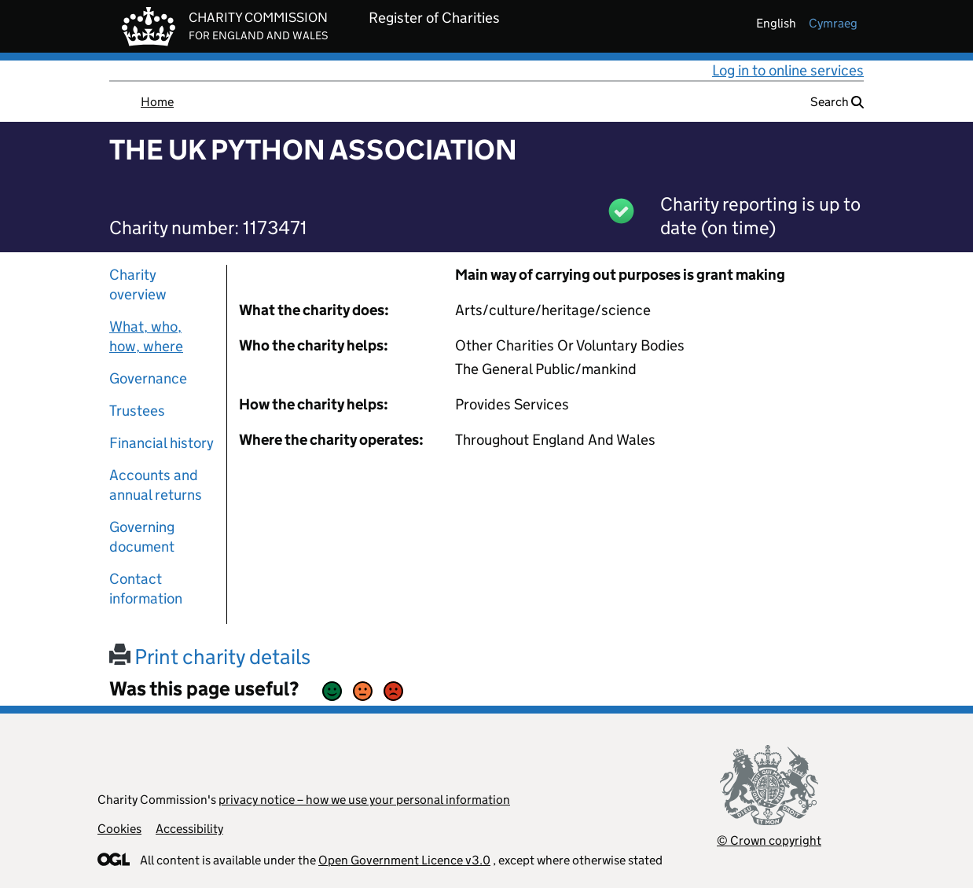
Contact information (145, 588)
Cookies (119, 828)
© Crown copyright (769, 840)
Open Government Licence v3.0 (404, 860)
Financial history (161, 443)
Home (157, 101)
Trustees (137, 411)
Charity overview (138, 284)
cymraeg (833, 23)
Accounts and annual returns (155, 485)
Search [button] (837, 101)
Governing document (141, 537)
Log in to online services (788, 70)
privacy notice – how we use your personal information (364, 799)
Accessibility (189, 828)
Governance (148, 378)
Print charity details (209, 657)
